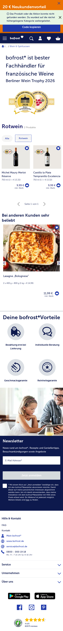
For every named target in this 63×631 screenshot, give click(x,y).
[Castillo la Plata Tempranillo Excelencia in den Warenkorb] (58, 185)
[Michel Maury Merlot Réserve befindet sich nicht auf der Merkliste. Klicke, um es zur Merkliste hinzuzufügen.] (27, 148)
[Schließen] (59, 3)
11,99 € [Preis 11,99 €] (48, 293)
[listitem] (16, 339)
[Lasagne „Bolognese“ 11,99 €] (31, 263)
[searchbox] (31, 38)
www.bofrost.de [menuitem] (13, 541)
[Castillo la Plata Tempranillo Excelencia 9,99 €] (47, 169)
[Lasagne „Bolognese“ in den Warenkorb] (57, 293)
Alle (7, 138)
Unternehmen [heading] (31, 572)
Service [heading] (31, 564)
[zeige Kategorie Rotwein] (23, 138)
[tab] (40, 38)
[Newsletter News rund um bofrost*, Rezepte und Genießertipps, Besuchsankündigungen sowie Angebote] (31, 473)
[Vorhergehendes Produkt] (4, 263)
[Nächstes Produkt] (59, 263)
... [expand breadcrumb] (7, 46)
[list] (31, 357)
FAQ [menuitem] (4, 525)
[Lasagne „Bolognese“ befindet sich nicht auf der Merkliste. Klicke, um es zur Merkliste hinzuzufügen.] (56, 227)
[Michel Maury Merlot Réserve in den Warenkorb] (27, 185)
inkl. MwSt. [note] (49, 296)
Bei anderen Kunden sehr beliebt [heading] (25, 218)
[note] (31, 69)
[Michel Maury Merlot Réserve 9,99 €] (16, 169)
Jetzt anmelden (31, 475)
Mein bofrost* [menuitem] (11, 536)
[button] (6, 38)
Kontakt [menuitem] (6, 530)
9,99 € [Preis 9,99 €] (20, 185)
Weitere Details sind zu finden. (23, 500)
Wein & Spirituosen (20, 46)
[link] (17, 38)
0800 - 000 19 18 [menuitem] (14, 552)
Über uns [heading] (31, 581)
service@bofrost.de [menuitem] (14, 546)
